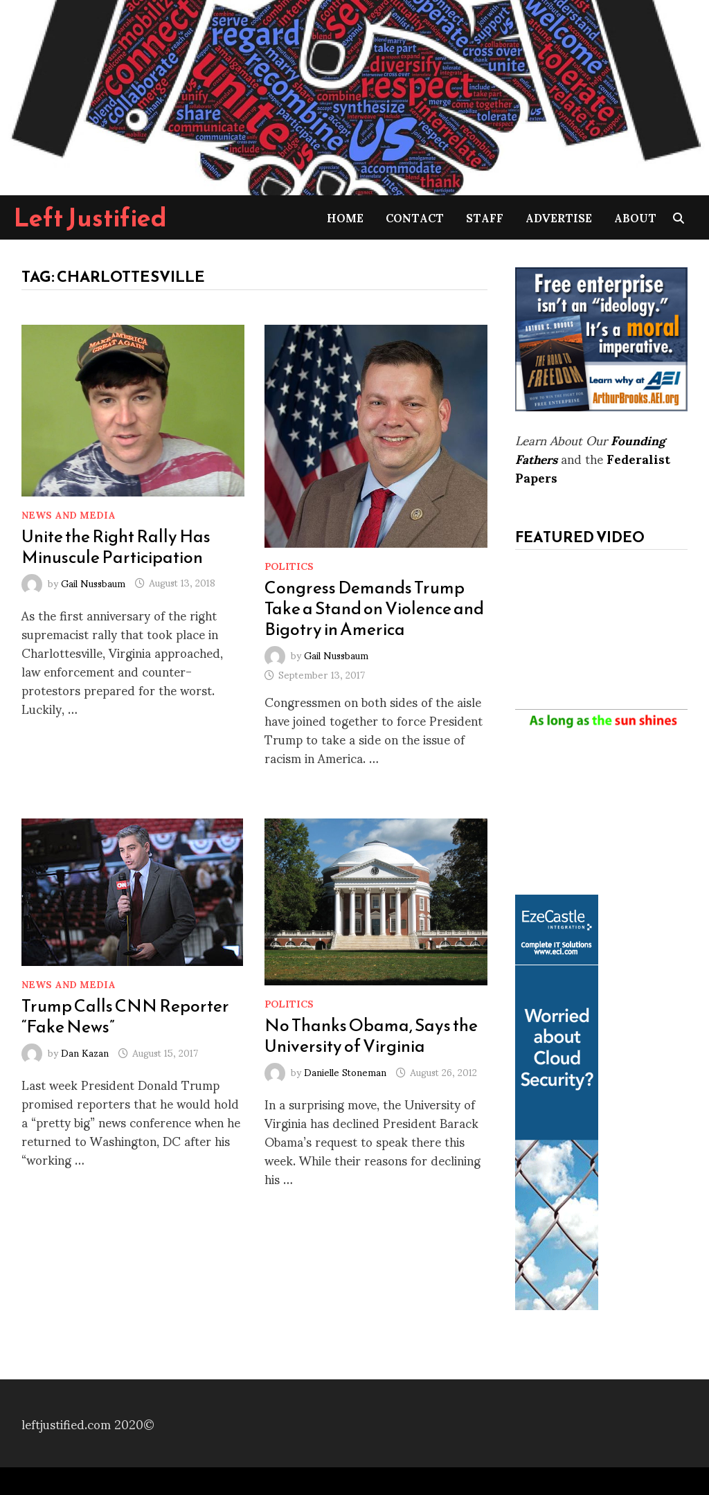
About (635, 217)
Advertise (559, 217)
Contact (415, 217)
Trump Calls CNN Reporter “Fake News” (125, 1015)
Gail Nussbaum (93, 582)
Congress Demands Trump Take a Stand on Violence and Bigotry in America (374, 608)
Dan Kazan (85, 1052)
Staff (484, 217)
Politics (289, 565)
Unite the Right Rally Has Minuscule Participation (115, 546)
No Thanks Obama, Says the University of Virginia (371, 1035)
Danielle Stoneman (345, 1071)
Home (345, 217)
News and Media (68, 514)
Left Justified (90, 217)
